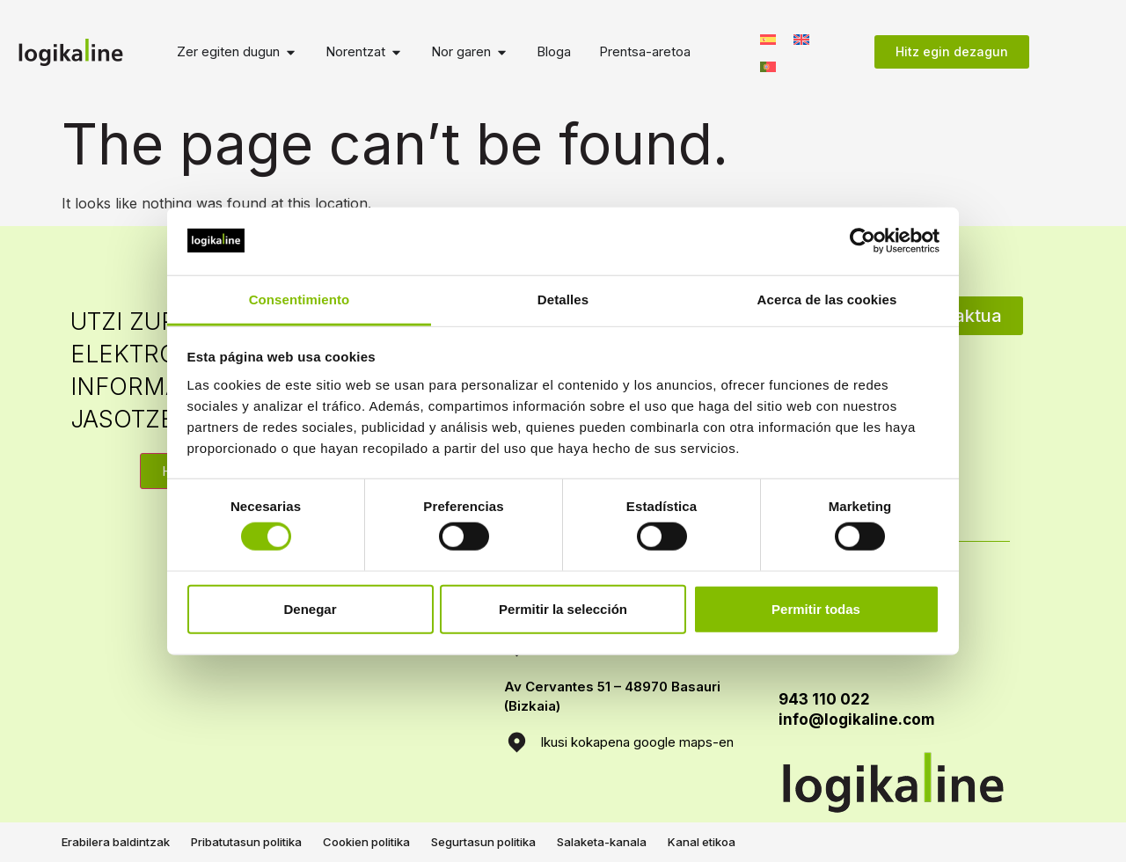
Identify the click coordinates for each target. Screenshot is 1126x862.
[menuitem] (768, 38)
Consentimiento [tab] (299, 299)
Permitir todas (815, 608)
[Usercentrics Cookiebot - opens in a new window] (863, 241)
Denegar (309, 608)
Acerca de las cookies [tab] (827, 299)
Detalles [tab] (563, 299)
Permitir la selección (563, 608)
